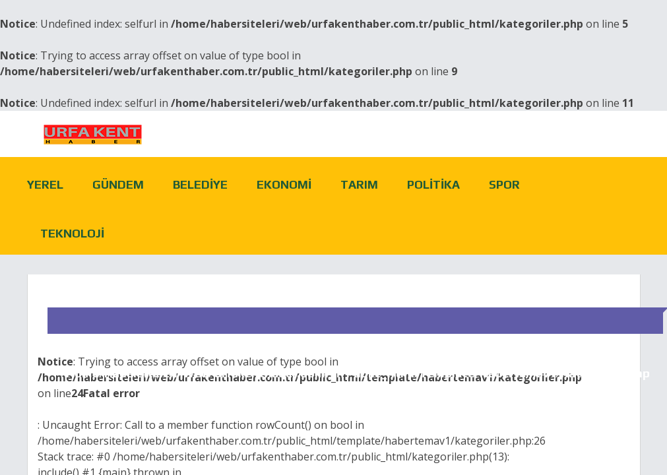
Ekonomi (284, 184)
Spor (504, 184)
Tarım (359, 184)
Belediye (200, 184)
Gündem (118, 184)
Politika (433, 184)
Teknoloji (72, 233)
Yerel (45, 184)
